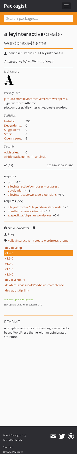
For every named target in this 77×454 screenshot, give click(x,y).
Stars (7, 134)
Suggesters (11, 130)
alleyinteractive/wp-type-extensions (32, 195)
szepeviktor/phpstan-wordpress (30, 215)
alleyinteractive (20, 240)
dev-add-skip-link (17, 290)
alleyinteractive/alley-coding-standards (34, 207)
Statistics (8, 447)
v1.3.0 (9, 258)
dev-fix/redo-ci (15, 280)
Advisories (11, 152)
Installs (9, 121)
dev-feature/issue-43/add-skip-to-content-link (36, 285)
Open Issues (12, 138)
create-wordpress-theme (51, 240)
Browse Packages (13, 452)
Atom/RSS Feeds (12, 440)
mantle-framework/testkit (25, 211)
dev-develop (13, 248)
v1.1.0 (9, 269)
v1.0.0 (9, 274)
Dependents (12, 125)
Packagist (15, 5)
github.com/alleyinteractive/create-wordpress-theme (40, 99)
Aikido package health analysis (25, 157)
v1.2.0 (9, 264)
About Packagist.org (14, 435)
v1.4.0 (9, 253)
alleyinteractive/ (25, 34)
